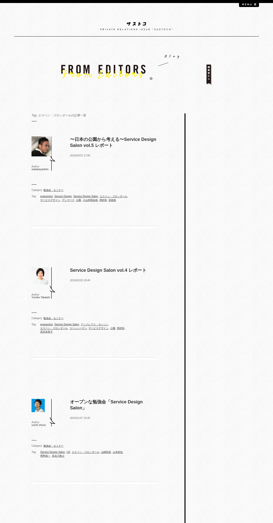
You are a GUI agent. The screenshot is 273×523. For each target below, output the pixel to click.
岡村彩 (103, 200)
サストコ (136, 26)
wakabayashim (40, 169)
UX (68, 452)
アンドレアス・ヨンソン (94, 324)
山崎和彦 (106, 452)
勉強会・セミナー (54, 190)
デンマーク (68, 200)
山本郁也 (118, 452)
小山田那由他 (90, 200)
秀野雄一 (45, 455)
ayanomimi (46, 196)
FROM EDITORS (136, 70)
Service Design (63, 196)
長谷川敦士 (58, 455)
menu (249, 5)
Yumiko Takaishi (41, 297)
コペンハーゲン (78, 328)
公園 (78, 200)
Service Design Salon (86, 196)
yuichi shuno (39, 425)
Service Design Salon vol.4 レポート (108, 270)
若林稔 (112, 200)
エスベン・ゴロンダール (113, 196)
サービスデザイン (50, 200)
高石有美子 (46, 331)
